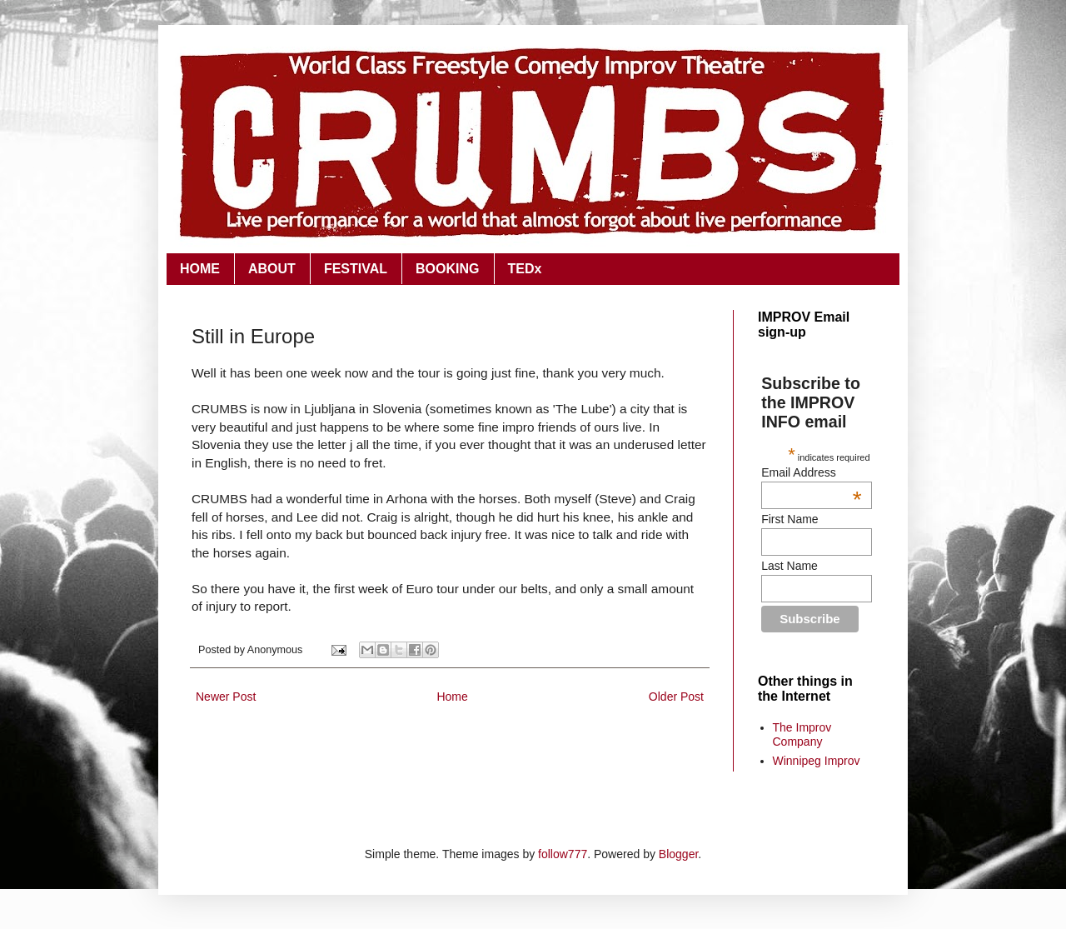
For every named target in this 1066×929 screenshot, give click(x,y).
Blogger (678, 854)
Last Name (789, 565)
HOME (200, 269)
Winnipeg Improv (816, 760)
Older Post (676, 696)
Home (451, 696)
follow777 (562, 854)
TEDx (525, 269)
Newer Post (226, 696)
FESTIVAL (355, 269)
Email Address (811, 472)
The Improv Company (802, 734)
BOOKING (447, 269)
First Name (789, 519)
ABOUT (272, 269)
